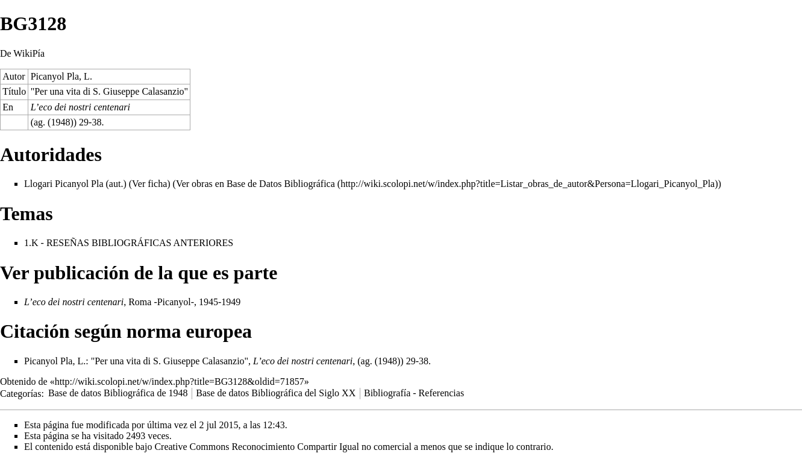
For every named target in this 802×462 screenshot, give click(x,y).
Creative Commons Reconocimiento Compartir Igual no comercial (283, 446)
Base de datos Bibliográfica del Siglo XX (276, 393)
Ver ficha (149, 184)
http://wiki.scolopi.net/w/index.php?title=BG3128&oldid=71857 (179, 381)
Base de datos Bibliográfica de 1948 (118, 393)
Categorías (20, 393)
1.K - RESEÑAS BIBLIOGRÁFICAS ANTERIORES (128, 243)
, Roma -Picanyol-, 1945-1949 (132, 302)
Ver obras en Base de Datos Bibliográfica (255, 184)
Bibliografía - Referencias (414, 393)
